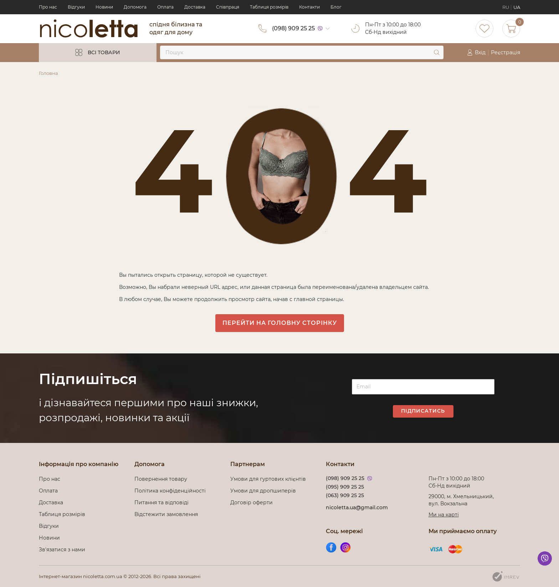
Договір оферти (251, 502)
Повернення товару (160, 479)
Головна (48, 73)
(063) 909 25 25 (345, 495)
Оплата (165, 7)
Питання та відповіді (161, 502)
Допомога (135, 7)
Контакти (309, 7)
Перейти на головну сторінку (279, 323)
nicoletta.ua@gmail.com (357, 507)
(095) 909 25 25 (345, 487)
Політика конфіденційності (171, 491)
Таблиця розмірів (269, 7)
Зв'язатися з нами (62, 549)
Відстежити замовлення (166, 514)
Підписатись (423, 411)
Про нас (48, 7)
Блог (336, 7)
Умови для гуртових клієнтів (268, 479)
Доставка (194, 7)
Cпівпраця (227, 7)
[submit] (436, 52)
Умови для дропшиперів (263, 491)
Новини (104, 7)
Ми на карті (444, 514)
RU (505, 7)
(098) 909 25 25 (293, 28)
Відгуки (76, 7)
